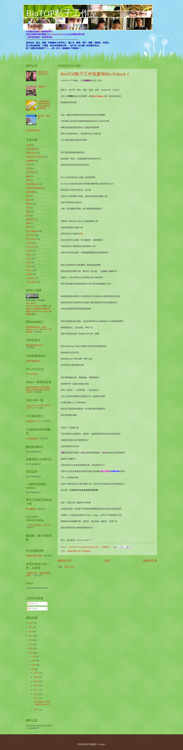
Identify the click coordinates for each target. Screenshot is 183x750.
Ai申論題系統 (32, 438)
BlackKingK (31, 239)
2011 (31, 649)
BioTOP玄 (30, 235)
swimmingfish (31, 282)
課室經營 (30, 219)
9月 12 (37, 710)
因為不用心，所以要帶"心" (44, 73)
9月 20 (37, 681)
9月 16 (37, 686)
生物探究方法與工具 (35, 157)
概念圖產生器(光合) (34, 345)
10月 (33, 665)
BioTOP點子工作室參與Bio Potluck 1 (95, 74)
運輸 (28, 212)
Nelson (29, 259)
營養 (28, 227)
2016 (31, 627)
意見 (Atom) (69, 567)
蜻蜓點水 (42, 87)
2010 (31, 653)
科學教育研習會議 (34, 188)
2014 (31, 636)
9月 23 (37, 677)
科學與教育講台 (33, 361)
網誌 (81, 233)
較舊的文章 (150, 560)
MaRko (29, 255)
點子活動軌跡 (84, 551)
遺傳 (28, 223)
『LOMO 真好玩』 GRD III (38, 525)
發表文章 (33, 604)
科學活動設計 (32, 184)
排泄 (28, 196)
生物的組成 (31, 149)
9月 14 (37, 694)
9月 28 (37, 673)
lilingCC (29, 251)
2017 (31, 623)
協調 (28, 176)
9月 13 (37, 698)
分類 (28, 145)
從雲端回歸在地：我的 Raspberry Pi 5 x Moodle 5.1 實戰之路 (38, 329)
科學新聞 (30, 192)
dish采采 (29, 243)
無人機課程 (31, 509)
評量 (28, 208)
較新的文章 (64, 560)
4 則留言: (105, 547)
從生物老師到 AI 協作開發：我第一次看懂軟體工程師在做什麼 (38, 389)
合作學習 (30, 172)
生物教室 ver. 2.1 (33, 421)
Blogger (102, 744)
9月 (33, 669)
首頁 (107, 560)
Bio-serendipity (32, 374)
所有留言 (33, 608)
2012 (31, 644)
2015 (31, 632)
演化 (28, 215)
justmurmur (30, 247)
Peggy (28, 266)
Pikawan (29, 270)
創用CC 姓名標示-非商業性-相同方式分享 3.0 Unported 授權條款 (39, 311)
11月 (33, 661)
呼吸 (28, 180)
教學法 (29, 204)
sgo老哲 (29, 274)
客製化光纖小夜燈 (34, 556)
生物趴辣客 (72, 551)
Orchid (28, 262)
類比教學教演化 (33, 130)
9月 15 (37, 690)
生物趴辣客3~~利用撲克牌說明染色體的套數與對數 (44, 105)
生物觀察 (30, 161)
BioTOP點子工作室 (62, 13)
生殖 (28, 165)
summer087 (30, 278)
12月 (33, 656)
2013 (31, 640)
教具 (28, 200)
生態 (28, 168)
